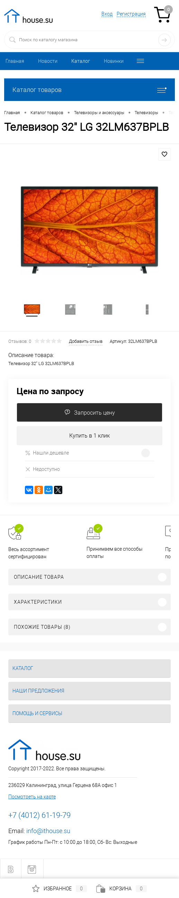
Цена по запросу (50, 391)
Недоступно (42, 469)
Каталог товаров (89, 89)
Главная (15, 61)
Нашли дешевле (47, 453)
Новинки (114, 61)
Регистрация (131, 14)
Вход (107, 14)
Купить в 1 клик (89, 435)
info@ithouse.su (48, 831)
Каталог (80, 61)
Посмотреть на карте (32, 796)
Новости (47, 61)
